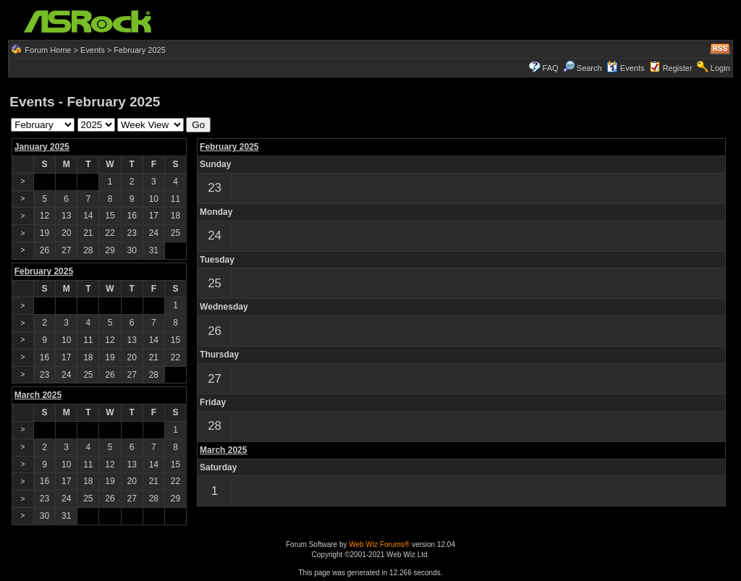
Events (92, 50)
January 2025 (41, 147)
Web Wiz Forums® (379, 544)
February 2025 (229, 147)
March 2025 (223, 450)
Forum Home (48, 50)
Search (589, 68)
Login (720, 68)
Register (678, 68)
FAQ (551, 68)
